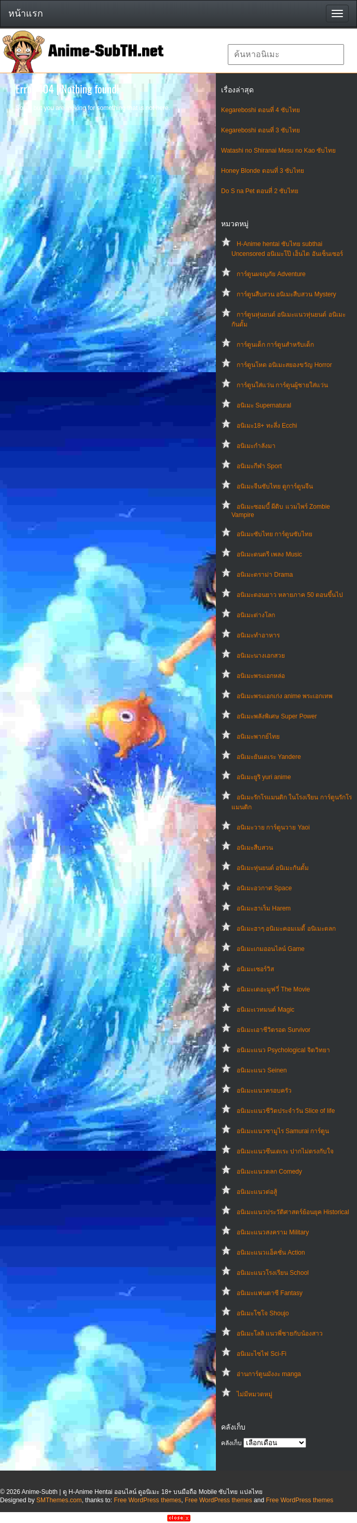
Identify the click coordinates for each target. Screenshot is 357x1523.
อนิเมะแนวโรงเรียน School (273, 1272)
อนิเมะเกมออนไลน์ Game (271, 949)
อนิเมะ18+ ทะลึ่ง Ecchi (267, 425)
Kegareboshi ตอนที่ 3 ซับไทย (260, 130)
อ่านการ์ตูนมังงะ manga (269, 1374)
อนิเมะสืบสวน (255, 847)
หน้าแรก (25, 13)
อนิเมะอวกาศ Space (264, 888)
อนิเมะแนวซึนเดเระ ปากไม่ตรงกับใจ (285, 1151)
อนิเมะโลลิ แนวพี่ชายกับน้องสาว (280, 1333)
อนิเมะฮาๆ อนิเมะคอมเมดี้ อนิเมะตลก (286, 928)
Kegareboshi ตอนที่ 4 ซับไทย (260, 110)
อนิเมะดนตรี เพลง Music (269, 554)
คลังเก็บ (231, 1443)
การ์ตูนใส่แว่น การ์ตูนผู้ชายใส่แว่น (282, 385)
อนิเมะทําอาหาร (258, 635)
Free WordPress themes (147, 1500)
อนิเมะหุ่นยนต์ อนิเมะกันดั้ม (273, 868)
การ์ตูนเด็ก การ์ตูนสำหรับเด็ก (275, 344)
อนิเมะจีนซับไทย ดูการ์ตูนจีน (275, 486)
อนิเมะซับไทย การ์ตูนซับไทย (274, 534)
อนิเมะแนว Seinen (262, 1070)
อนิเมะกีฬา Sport (259, 466)
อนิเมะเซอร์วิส (255, 969)
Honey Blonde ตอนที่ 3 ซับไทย (262, 170)
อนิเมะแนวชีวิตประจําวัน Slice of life (286, 1110)
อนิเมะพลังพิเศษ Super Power (277, 716)
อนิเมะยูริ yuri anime (264, 777)
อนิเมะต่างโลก (256, 615)
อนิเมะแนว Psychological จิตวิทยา (283, 1050)
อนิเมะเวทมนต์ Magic (265, 1009)
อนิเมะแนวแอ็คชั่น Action (271, 1252)
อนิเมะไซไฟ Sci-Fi (261, 1353)
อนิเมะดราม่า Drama (265, 574)
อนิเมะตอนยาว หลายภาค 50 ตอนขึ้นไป (290, 595)
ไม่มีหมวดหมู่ (254, 1394)
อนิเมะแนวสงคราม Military (273, 1232)
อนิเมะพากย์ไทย (258, 736)
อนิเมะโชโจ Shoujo (263, 1313)
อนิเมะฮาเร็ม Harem (264, 908)
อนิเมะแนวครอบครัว (264, 1090)
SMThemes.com (58, 1500)
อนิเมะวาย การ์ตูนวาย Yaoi (273, 827)
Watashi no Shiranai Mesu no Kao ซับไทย (278, 150)
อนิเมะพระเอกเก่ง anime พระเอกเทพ (285, 696)
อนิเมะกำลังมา (256, 446)
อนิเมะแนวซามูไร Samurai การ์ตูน (283, 1131)
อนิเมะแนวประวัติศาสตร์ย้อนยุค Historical (293, 1212)
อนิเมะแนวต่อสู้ (257, 1191)
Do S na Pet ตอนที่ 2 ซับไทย (259, 191)
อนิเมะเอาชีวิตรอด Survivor (273, 1030)
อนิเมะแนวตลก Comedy (269, 1171)
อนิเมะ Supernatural (264, 405)
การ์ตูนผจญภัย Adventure (271, 274)
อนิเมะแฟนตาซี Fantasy (270, 1293)
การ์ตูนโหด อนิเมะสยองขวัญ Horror (284, 365)
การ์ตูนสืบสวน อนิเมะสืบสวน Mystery (286, 294)
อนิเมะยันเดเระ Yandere (269, 756)
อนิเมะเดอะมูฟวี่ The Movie (273, 989)
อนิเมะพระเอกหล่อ (261, 675)
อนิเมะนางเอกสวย (261, 655)
